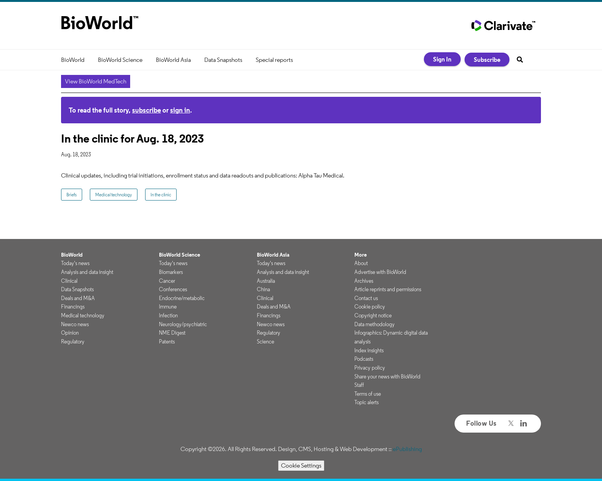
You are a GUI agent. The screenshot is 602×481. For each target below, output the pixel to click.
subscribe (146, 110)
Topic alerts (366, 402)
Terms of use (367, 393)
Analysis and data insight (87, 272)
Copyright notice (373, 315)
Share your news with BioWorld (387, 376)
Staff (359, 384)
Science (265, 341)
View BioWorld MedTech (95, 81)
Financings (72, 306)
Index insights (369, 350)
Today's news (75, 263)
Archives (363, 280)
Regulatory (72, 341)
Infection (168, 315)
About (361, 263)
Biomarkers (171, 272)
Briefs (71, 194)
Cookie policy (369, 306)
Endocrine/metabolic (182, 298)
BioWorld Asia (173, 59)
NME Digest (172, 332)
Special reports (274, 59)
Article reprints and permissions (387, 289)
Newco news (75, 324)
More (360, 254)
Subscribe (487, 59)
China (263, 289)
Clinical (69, 280)
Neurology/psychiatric (183, 324)
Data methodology (374, 324)
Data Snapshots (223, 59)
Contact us (366, 298)
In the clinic (160, 194)
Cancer (167, 280)
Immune (168, 306)
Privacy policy (369, 367)
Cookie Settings (301, 465)
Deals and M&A (78, 298)
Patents (167, 341)
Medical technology (113, 194)
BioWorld (72, 59)
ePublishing (407, 449)
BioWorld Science (120, 59)
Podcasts (363, 358)
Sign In (442, 59)
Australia (266, 280)
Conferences (173, 289)
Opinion (70, 332)
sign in (180, 110)
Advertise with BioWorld (380, 272)
